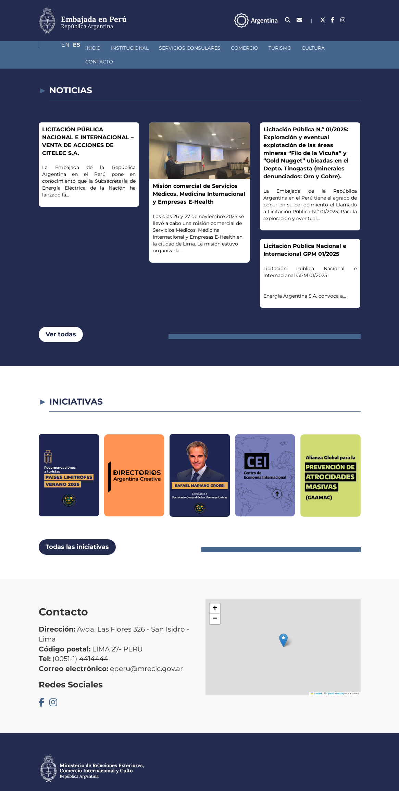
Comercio (208, 48)
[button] (283, 627)
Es (357, 20)
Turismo (243, 48)
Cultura (276, 48)
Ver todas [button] (61, 320)
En (343, 20)
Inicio (56, 48)
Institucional (93, 48)
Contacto (312, 48)
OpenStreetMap (335, 679)
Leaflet (316, 679)
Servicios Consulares (153, 48)
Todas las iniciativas (77, 533)
